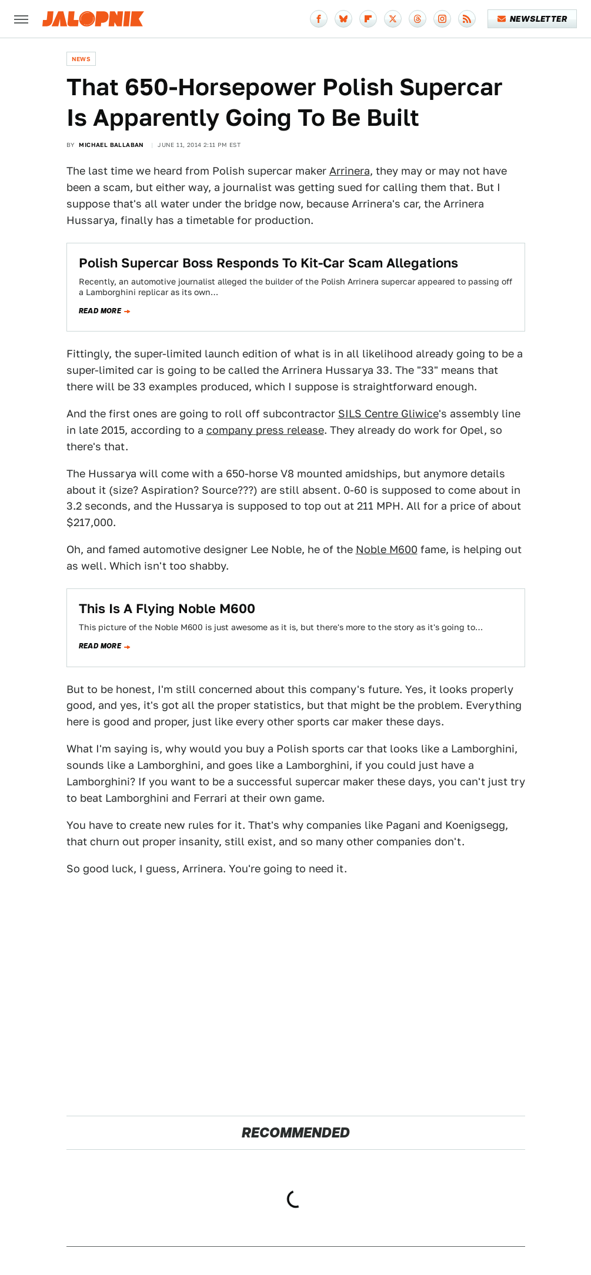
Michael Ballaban (111, 144)
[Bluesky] (343, 19)
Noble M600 (387, 549)
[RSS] (467, 19)
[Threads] (417, 19)
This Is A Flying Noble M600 (167, 608)
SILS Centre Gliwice (388, 413)
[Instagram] (442, 19)
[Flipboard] (368, 19)
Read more (100, 311)
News (81, 58)
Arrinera (349, 171)
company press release (265, 430)
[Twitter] (393, 19)
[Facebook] (319, 19)
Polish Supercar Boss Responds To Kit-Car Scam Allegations (268, 262)
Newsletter (532, 19)
